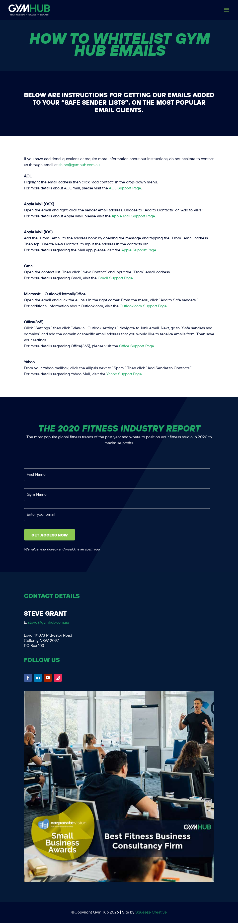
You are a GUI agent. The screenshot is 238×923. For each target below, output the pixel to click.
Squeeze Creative (151, 912)
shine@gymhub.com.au (79, 165)
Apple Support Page (138, 250)
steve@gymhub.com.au (48, 622)
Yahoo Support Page (124, 374)
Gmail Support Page (115, 278)
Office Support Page (136, 346)
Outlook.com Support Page (143, 306)
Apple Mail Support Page (133, 216)
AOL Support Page (125, 188)
